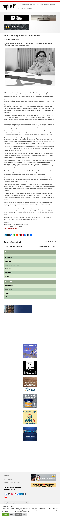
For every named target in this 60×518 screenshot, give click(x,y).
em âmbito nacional (9, 489)
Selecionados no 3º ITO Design (47, 246)
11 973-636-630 (22, 8)
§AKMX (13, 241)
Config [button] (24, 514)
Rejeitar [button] (12, 514)
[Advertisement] (14, 330)
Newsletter (52, 4)
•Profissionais (25, 4)
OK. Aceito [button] (5, 514)
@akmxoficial (18, 242)
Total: (6, 480)
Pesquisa (29, 8)
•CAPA (19, 4)
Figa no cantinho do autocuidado (14, 246)
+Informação (40, 4)
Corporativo (8, 241)
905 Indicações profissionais (12, 487)
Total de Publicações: (10, 482)
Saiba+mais (18, 514)
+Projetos (32, 4)
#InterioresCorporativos (9, 242)
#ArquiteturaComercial (24, 241)
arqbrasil (17, 39)
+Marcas (46, 4)
